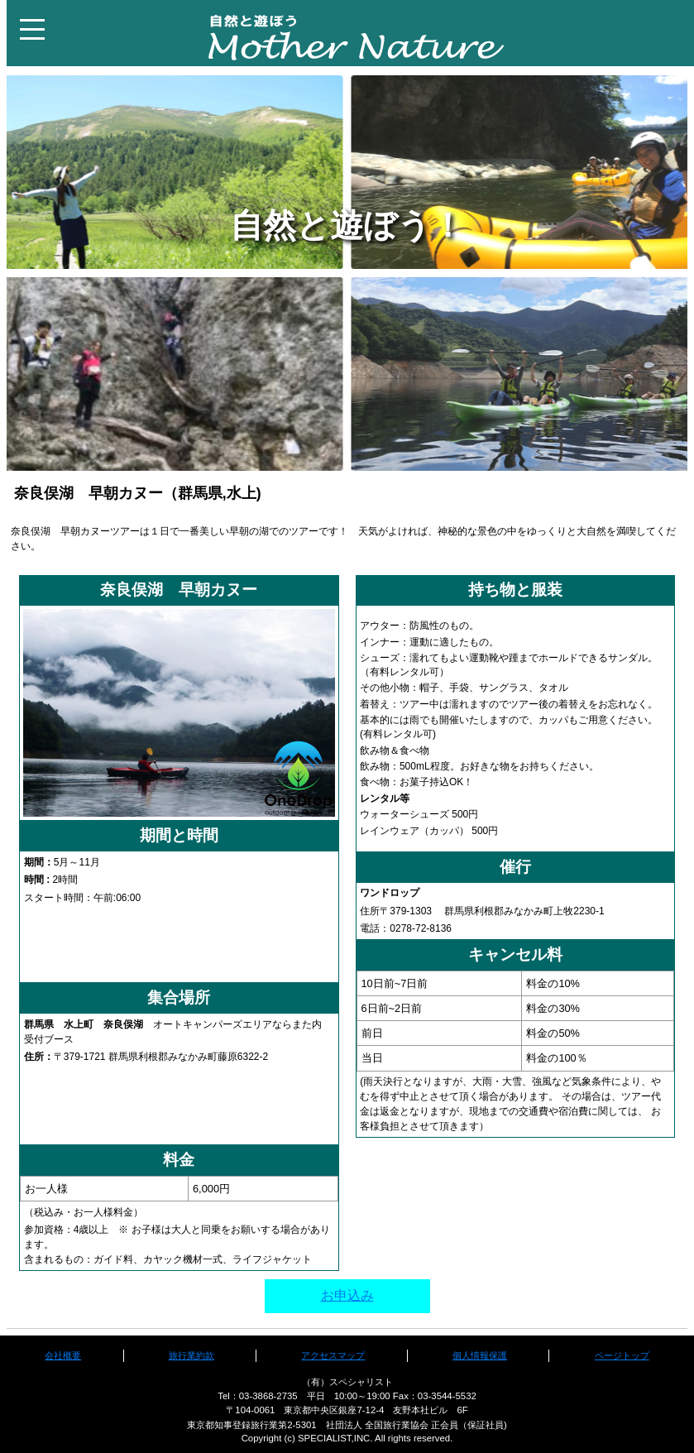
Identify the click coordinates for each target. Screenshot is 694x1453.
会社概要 (63, 1355)
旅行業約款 (191, 1355)
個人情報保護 (479, 1355)
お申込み (347, 1295)
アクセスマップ (333, 1355)
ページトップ (622, 1355)
